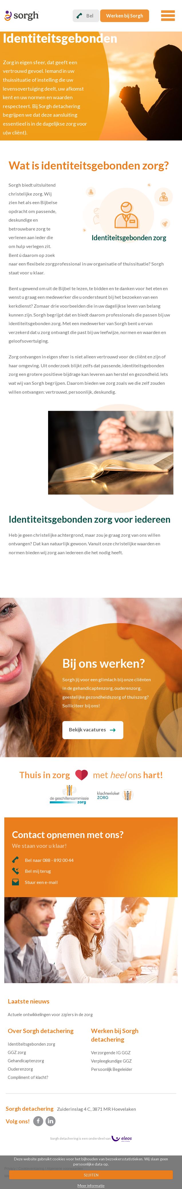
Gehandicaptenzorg (26, 1060)
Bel (84, 16)
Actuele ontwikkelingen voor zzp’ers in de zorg (50, 1014)
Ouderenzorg (20, 1069)
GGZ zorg (17, 1052)
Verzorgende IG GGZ (110, 1052)
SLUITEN (91, 1175)
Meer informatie (91, 1185)
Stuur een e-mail (35, 882)
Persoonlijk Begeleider (111, 1069)
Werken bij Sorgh (124, 15)
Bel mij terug (31, 871)
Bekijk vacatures (87, 730)
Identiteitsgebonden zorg (31, 1044)
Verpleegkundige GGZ (111, 1061)
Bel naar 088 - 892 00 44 (43, 859)
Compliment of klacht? (28, 1077)
